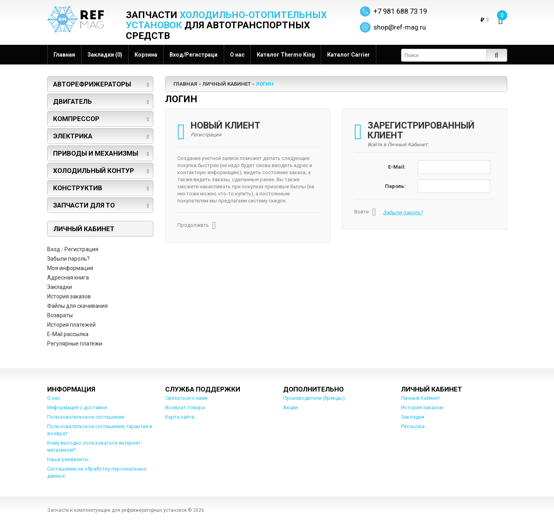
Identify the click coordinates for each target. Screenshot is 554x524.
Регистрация (81, 249)
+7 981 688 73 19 (400, 11)
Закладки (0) (104, 54)
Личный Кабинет (226, 84)
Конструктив (77, 188)
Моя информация (70, 268)
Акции (290, 407)
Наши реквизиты (67, 459)
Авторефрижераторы (92, 84)
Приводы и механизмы (95, 153)
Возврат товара (185, 407)
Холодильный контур (93, 171)
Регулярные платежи (74, 343)
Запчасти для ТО (84, 205)
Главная (64, 54)
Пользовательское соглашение (85, 417)
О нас (237, 54)
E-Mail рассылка (67, 334)
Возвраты (60, 315)
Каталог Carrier (348, 54)
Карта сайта (179, 417)
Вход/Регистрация (193, 54)
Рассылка (413, 426)
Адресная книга (68, 277)
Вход (53, 249)
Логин (265, 84)
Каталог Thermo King (286, 54)
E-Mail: (397, 167)
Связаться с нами (186, 398)
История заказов (69, 296)
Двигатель (72, 101)
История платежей (71, 325)
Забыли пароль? (68, 259)
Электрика (72, 136)
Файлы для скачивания (77, 306)
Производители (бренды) (314, 398)
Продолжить (196, 226)
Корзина (145, 54)
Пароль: (395, 186)
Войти (365, 212)
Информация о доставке (77, 407)
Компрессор (76, 119)
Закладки (59, 287)
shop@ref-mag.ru (400, 27)
